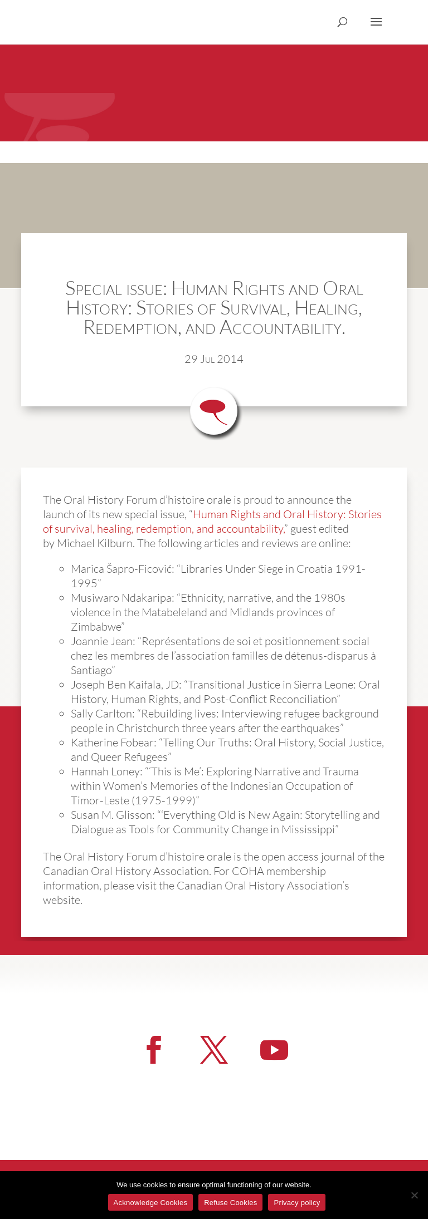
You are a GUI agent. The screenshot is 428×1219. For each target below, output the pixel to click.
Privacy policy (297, 1202)
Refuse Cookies (230, 1202)
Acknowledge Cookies (151, 1202)
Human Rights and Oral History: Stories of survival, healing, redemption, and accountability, (212, 521)
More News (353, 924)
